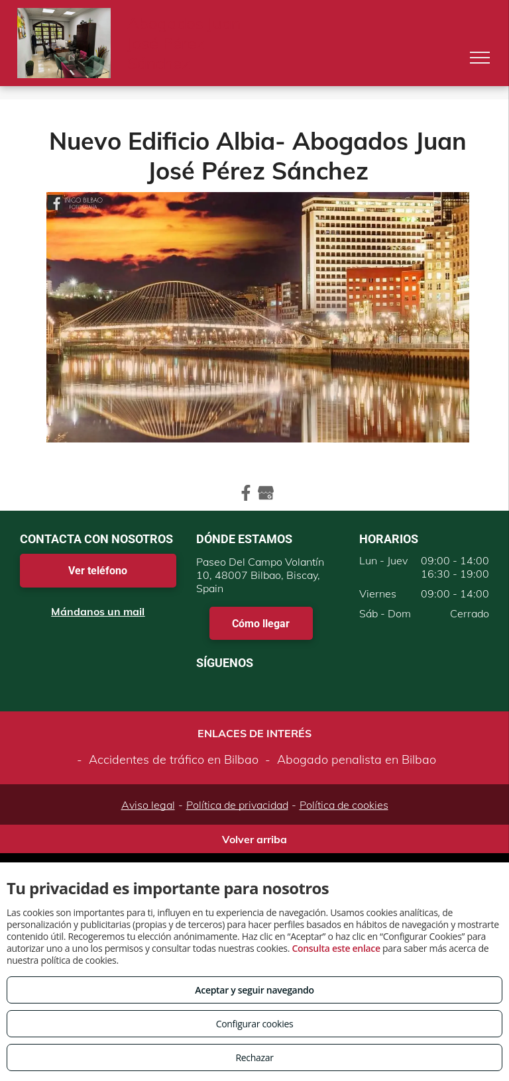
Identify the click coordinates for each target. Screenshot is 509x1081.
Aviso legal (148, 804)
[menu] (480, 57)
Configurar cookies (255, 1023)
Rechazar (254, 1057)
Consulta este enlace (336, 948)
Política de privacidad (237, 804)
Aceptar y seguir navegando (254, 990)
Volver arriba (254, 839)
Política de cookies (344, 804)
